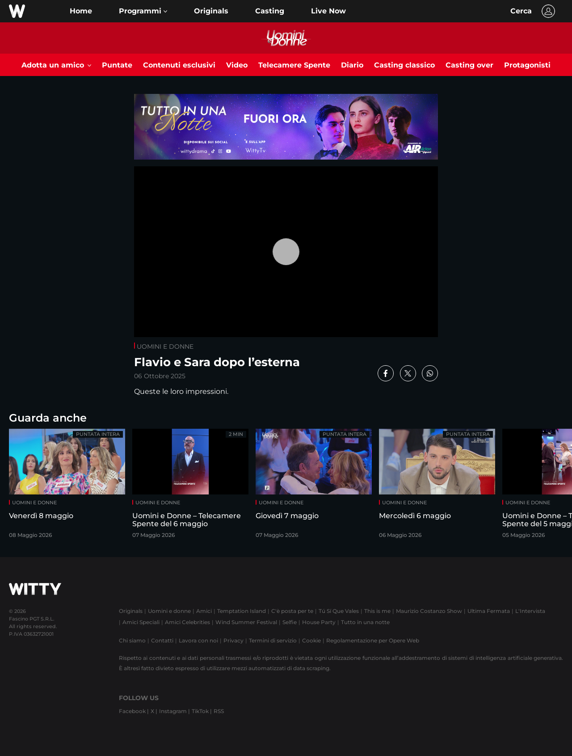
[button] (143, 11)
